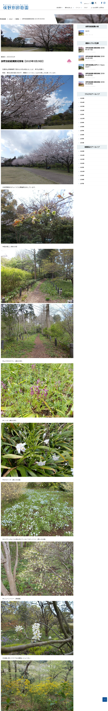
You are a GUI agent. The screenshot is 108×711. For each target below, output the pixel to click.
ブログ (85, 7)
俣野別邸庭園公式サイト (15, 6)
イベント (78, 7)
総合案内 (59, 7)
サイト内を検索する (81, 2)
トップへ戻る (104, 699)
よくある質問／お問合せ (97, 7)
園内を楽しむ (68, 7)
